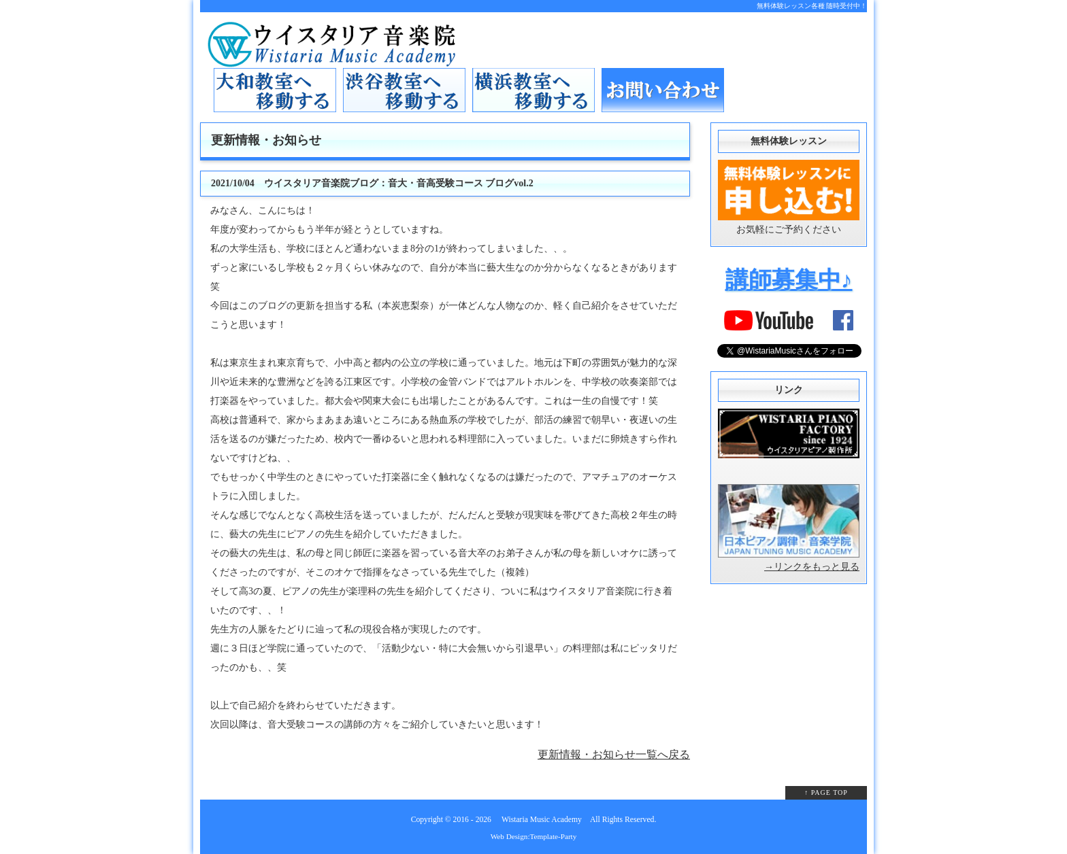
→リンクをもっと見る (811, 567)
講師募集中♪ (789, 279)
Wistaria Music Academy (542, 819)
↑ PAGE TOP (826, 792)
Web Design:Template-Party (534, 836)
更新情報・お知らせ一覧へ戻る (614, 754)
